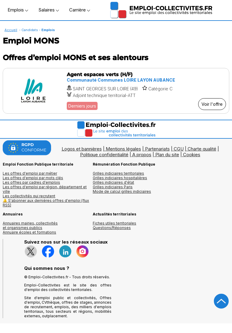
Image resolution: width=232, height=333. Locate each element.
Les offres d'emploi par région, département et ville (45, 189)
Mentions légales (123, 149)
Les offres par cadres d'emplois (31, 182)
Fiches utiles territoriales (114, 223)
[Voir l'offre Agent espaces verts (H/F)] (116, 90)
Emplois (18, 10)
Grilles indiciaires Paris (113, 187)
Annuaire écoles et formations (29, 232)
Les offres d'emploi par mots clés (33, 178)
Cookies (191, 154)
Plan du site (167, 154)
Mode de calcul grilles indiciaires (122, 191)
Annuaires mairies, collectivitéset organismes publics (30, 225)
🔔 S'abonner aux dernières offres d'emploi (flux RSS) (46, 202)
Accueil (11, 30)
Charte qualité (202, 149)
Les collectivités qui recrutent (29, 196)
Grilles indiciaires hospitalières (120, 178)
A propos (141, 154)
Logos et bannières (82, 149)
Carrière (79, 10)
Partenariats (157, 149)
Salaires (48, 10)
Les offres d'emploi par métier (30, 173)
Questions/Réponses (112, 227)
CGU (179, 149)
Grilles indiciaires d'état (113, 182)
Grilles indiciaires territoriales (118, 173)
